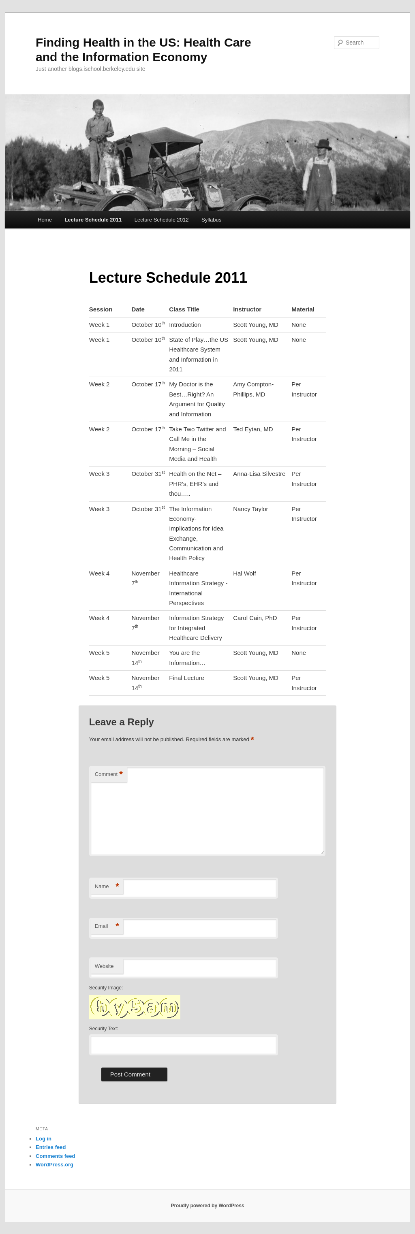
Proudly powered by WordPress (207, 1205)
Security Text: (103, 1029)
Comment (109, 774)
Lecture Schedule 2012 (162, 220)
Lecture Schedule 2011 (93, 220)
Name (107, 887)
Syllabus (211, 220)
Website (104, 966)
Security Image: (106, 988)
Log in (43, 1139)
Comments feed (55, 1156)
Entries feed (51, 1147)
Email (107, 926)
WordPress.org (54, 1165)
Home (45, 220)
